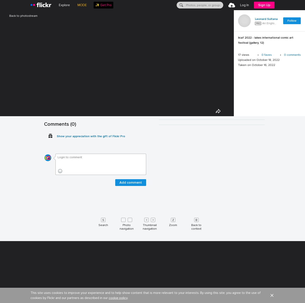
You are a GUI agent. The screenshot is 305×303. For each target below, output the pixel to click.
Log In (244, 5)
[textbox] (204, 5)
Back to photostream (20, 16)
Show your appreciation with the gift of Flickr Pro (91, 297)
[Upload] (231, 5)
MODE (82, 5)
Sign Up (264, 5)
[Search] (180, 5)
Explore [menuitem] (64, 5)
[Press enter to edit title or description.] (269, 41)
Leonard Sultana (266, 19)
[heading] (40, 5)
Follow (292, 20)
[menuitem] (103, 5)
